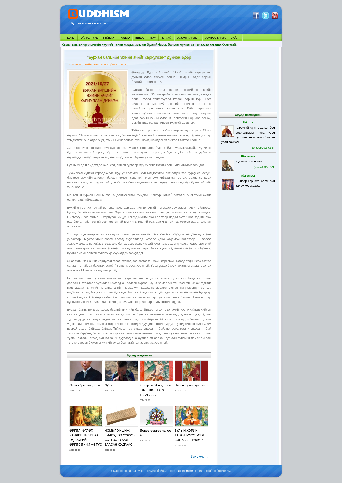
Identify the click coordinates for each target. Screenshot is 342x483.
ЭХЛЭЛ (70, 37)
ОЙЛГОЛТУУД (89, 37)
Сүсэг (109, 385)
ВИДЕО (140, 37)
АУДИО (125, 37)
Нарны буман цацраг (190, 385)
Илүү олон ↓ (200, 456)
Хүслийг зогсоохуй (249, 161)
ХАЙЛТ (235, 37)
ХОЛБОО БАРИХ (215, 37)
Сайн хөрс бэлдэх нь (84, 385)
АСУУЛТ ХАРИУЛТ (188, 37)
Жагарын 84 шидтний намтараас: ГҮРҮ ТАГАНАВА (155, 389)
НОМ (153, 37)
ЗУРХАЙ (167, 37)
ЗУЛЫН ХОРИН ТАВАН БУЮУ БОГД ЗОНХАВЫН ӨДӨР (189, 435)
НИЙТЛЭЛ (109, 37)
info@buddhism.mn (181, 470)
